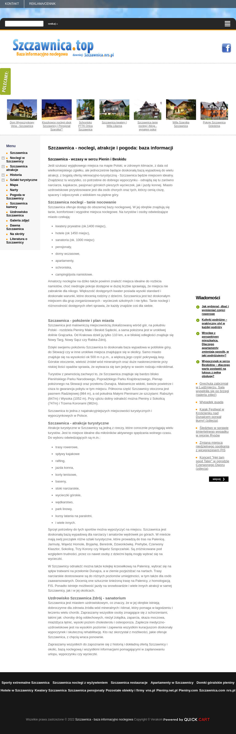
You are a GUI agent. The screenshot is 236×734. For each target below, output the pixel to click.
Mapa (14, 185)
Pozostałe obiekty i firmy (125, 690)
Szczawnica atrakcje (16, 168)
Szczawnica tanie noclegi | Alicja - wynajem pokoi (148, 126)
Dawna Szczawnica (15, 227)
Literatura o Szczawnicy (16, 240)
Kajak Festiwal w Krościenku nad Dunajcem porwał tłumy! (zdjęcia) (210, 414)
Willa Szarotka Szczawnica (181, 124)
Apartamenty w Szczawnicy (172, 682)
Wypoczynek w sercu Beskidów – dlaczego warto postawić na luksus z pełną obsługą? (216, 369)
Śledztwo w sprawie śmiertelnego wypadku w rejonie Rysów (212, 431)
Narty (14, 190)
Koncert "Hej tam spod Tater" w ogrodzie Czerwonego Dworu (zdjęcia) (212, 462)
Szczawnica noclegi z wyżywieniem (80, 682)
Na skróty (17, 234)
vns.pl (150, 690)
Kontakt (12, 4)
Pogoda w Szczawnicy (15, 196)
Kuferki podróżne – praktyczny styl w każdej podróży (214, 323)
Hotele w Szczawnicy (16, 690)
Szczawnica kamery (16, 205)
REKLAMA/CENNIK (42, 4)
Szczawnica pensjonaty (86, 690)
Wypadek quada (211, 402)
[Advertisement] (213, 215)
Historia (16, 175)
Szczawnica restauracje (129, 682)
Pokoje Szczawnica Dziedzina (214, 124)
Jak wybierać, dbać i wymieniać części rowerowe (215, 310)
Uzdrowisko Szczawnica (17, 213)
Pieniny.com (188, 690)
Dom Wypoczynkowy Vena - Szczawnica (22, 124)
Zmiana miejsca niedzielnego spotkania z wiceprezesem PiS (212, 446)
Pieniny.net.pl (167, 690)
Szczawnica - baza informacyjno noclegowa (104, 719)
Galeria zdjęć (19, 220)
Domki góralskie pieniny (216, 682)
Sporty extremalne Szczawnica (25, 682)
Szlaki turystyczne (23, 180)
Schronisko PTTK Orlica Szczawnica (85, 126)
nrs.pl (231, 690)
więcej (217, 478)
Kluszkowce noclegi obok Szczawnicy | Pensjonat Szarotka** (56, 126)
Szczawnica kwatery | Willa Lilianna (114, 124)
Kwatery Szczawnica (51, 690)
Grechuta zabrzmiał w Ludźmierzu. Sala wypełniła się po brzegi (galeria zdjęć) (212, 389)
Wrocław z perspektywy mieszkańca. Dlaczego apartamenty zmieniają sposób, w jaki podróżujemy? (215, 344)
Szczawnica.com (212, 690)
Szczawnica (18, 153)
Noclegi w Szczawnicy (15, 159)
